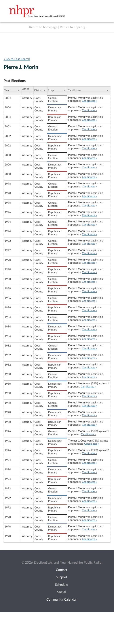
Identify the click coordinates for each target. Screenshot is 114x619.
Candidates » (89, 100)
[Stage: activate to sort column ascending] (57, 90)
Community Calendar (61, 599)
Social (61, 592)
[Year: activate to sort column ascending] (12, 90)
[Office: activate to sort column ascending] (27, 90)
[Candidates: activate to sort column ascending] (88, 90)
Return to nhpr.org (72, 27)
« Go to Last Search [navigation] (17, 59)
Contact (61, 570)
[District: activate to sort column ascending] (40, 90)
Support (61, 577)
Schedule (61, 584)
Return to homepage (43, 27)
